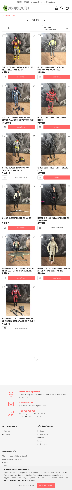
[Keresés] (62, 8)
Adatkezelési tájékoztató (12, 459)
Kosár (39, 441)
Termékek (6, 434)
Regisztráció (42, 434)
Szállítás (5, 466)
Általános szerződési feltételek (14, 456)
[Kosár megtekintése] (67, 8)
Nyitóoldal (6, 431)
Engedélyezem (45, 485)
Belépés (40, 431)
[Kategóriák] (51, 8)
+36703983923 (22, 2)
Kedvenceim (42, 444)
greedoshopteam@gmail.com (44, 2)
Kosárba (21, 77)
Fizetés (5, 462)
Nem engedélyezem (27, 485)
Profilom (40, 437)
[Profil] (56, 8)
